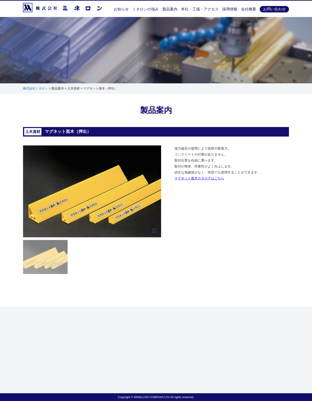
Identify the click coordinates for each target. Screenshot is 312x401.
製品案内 (169, 9)
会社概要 (248, 9)
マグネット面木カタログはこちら (199, 178)
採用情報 (229, 9)
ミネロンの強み (145, 9)
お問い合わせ (274, 9)
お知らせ (121, 9)
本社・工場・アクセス (200, 9)
